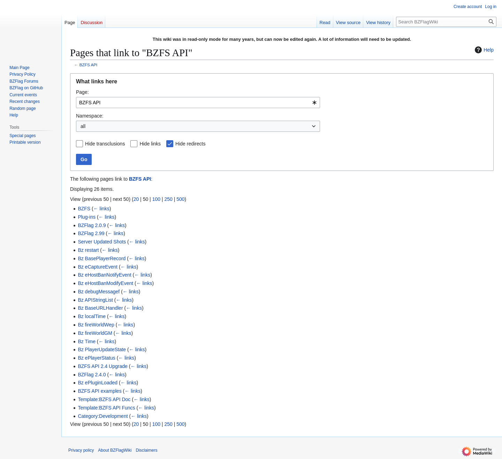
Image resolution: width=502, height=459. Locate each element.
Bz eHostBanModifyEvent (105, 283)
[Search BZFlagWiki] (446, 22)
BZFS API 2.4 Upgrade (102, 366)
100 (156, 199)
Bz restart (88, 250)
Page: (82, 92)
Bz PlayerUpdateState (102, 349)
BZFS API (88, 64)
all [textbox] (83, 126)
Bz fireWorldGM (95, 333)
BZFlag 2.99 (91, 233)
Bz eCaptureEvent (97, 267)
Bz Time (87, 341)
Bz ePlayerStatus (96, 358)
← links (101, 208)
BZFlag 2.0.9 (92, 225)
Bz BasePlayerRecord (102, 258)
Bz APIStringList (95, 300)
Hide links (150, 143)
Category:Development (103, 416)
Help (483, 49)
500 (180, 199)
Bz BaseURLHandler (100, 308)
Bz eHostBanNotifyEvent (104, 275)
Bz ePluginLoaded (97, 382)
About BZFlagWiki (114, 450)
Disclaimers (146, 450)
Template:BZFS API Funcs (106, 408)
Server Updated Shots (102, 241)
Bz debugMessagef (99, 291)
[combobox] (198, 102)
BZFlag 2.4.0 (92, 374)
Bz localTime (92, 316)
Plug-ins (87, 217)
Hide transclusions (105, 143)
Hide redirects (190, 143)
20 (136, 199)
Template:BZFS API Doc (104, 399)
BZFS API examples (99, 391)
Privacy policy (81, 450)
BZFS (84, 208)
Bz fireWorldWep (96, 325)
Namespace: (90, 116)
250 (168, 199)
